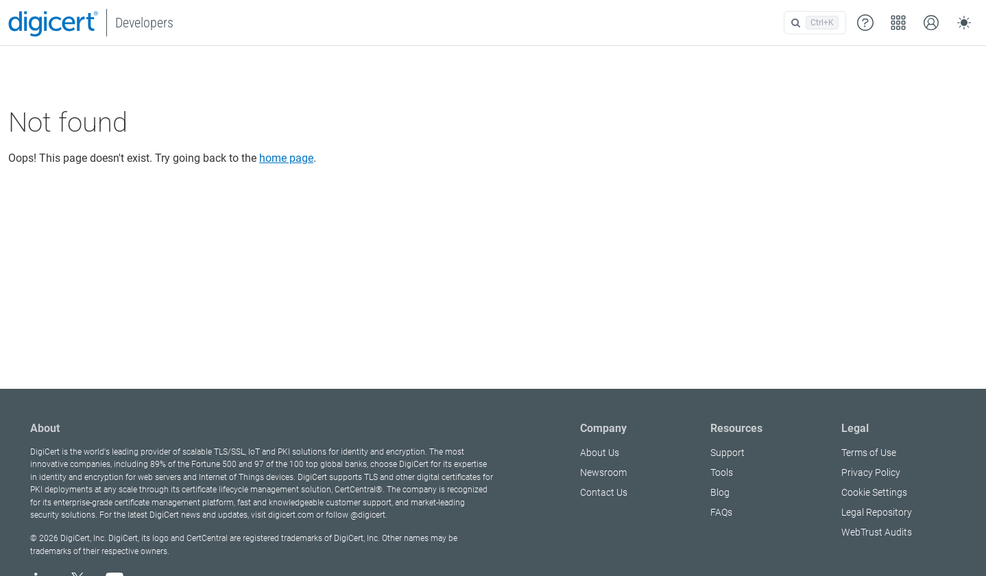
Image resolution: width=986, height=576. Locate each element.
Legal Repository (876, 512)
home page (286, 158)
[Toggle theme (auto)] (964, 22)
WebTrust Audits (876, 532)
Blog (720, 492)
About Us (599, 452)
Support (727, 452)
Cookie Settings (874, 492)
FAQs (721, 512)
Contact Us (603, 492)
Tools (721, 472)
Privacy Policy (870, 472)
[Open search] (815, 22)
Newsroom (603, 472)
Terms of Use (868, 452)
